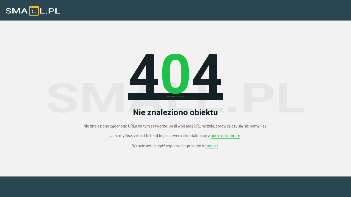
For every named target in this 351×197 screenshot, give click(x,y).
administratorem (225, 136)
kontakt (211, 146)
